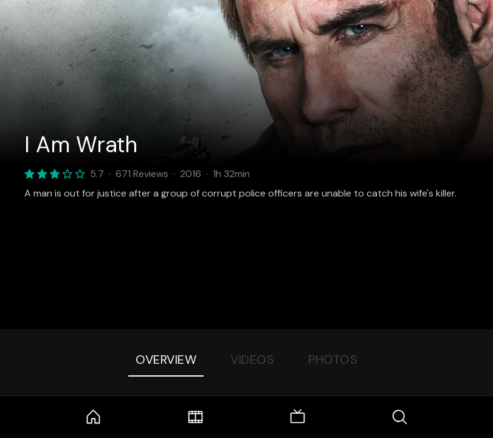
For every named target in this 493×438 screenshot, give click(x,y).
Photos (332, 359)
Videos (252, 359)
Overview (166, 359)
